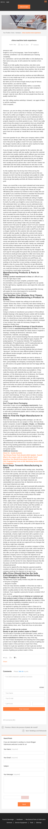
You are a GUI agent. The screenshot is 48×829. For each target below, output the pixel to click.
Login (7, 2)
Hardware (18, 33)
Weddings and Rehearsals (37, 731)
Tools (32, 822)
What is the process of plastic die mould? (24, 727)
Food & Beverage (8, 819)
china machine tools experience (31, 33)
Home (12, 33)
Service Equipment (21, 822)
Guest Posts (8, 738)
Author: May (12, 44)
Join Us (3, 2)
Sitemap (38, 822)
